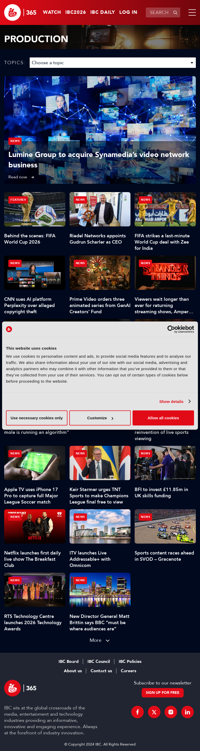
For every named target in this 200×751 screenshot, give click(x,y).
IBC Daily (102, 12)
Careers (128, 671)
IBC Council (99, 661)
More (96, 640)
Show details (171, 401)
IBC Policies (130, 661)
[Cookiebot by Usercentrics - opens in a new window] (171, 329)
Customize (100, 418)
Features (18, 200)
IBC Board (69, 661)
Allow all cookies (163, 418)
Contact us (101, 671)
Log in (128, 12)
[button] (191, 12)
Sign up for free (162, 692)
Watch (52, 12)
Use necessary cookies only (37, 418)
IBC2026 (75, 12)
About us (73, 671)
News (15, 141)
